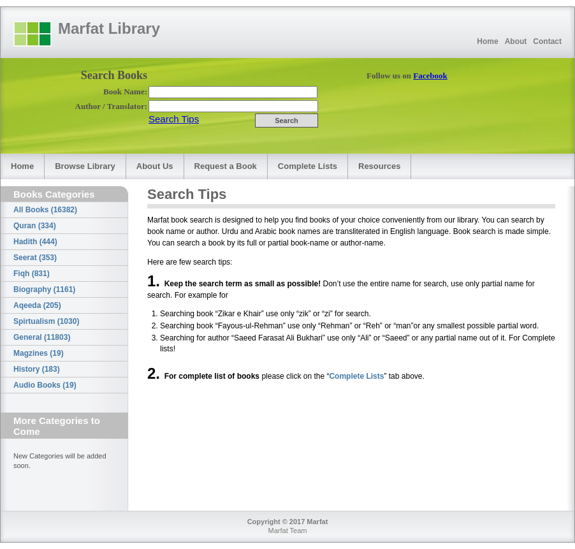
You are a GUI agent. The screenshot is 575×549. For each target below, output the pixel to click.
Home (487, 41)
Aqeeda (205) (37, 305)
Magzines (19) (38, 353)
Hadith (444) (35, 241)
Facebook (430, 75)
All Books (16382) (45, 209)
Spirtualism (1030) (46, 321)
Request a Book (225, 166)
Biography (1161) (44, 289)
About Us (154, 166)
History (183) (36, 369)
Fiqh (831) (31, 273)
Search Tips (174, 118)
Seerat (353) (35, 257)
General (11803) (41, 337)
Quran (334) (34, 225)
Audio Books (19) (44, 385)
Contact (547, 41)
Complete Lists (307, 166)
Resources (379, 166)
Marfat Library (109, 28)
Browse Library (85, 166)
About (516, 41)
